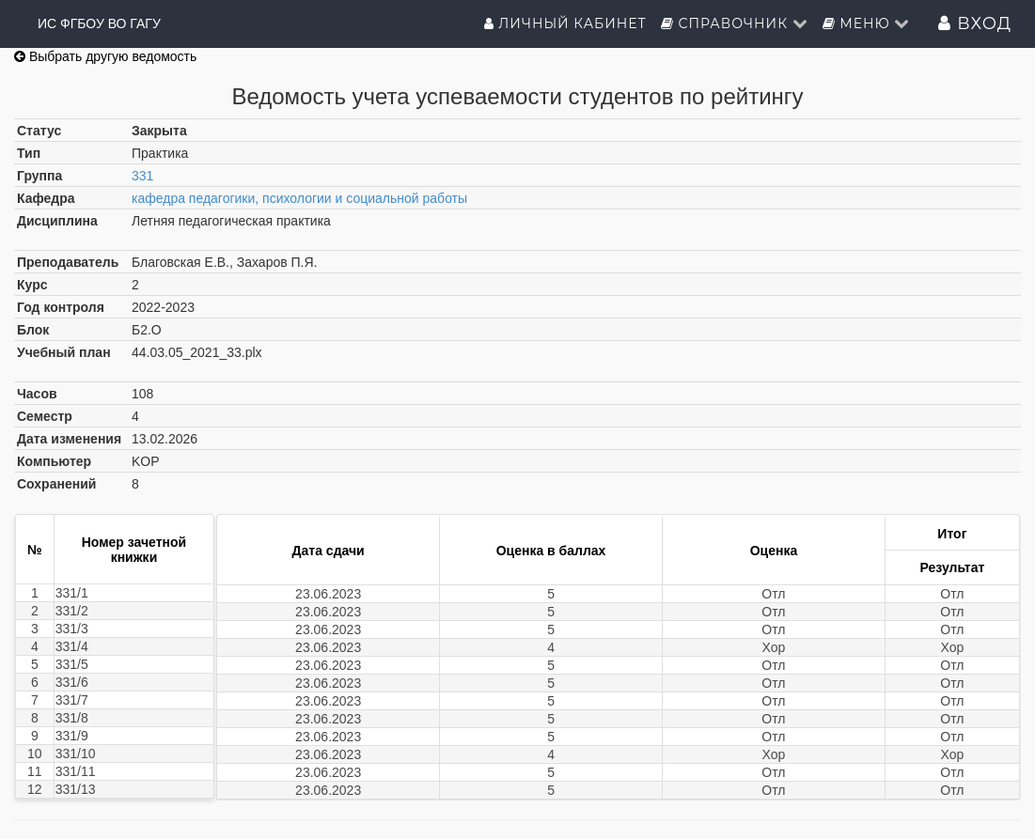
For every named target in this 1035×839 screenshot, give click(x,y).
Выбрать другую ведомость (105, 56)
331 (142, 175)
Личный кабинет (565, 23)
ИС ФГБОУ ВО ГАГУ (99, 23)
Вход (974, 23)
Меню (867, 23)
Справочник (734, 23)
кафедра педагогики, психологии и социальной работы (299, 198)
